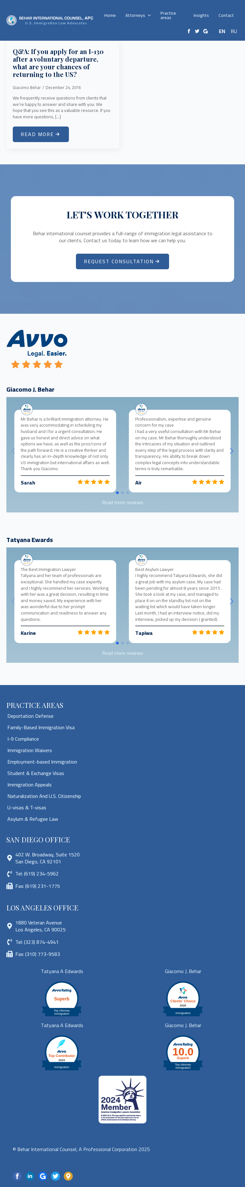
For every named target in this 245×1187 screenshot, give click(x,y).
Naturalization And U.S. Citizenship (44, 796)
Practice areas (168, 15)
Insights (201, 15)
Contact (226, 15)
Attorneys (135, 15)
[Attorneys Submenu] (150, 15)
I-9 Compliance (23, 739)
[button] (231, 451)
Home (110, 15)
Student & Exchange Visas (35, 773)
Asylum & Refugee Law (32, 819)
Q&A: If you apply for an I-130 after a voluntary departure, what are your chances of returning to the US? (58, 63)
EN (222, 31)
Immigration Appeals (29, 784)
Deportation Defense (30, 716)
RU (234, 31)
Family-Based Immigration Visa (41, 727)
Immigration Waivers (29, 750)
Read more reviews (122, 502)
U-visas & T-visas (26, 807)
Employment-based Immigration (42, 761)
